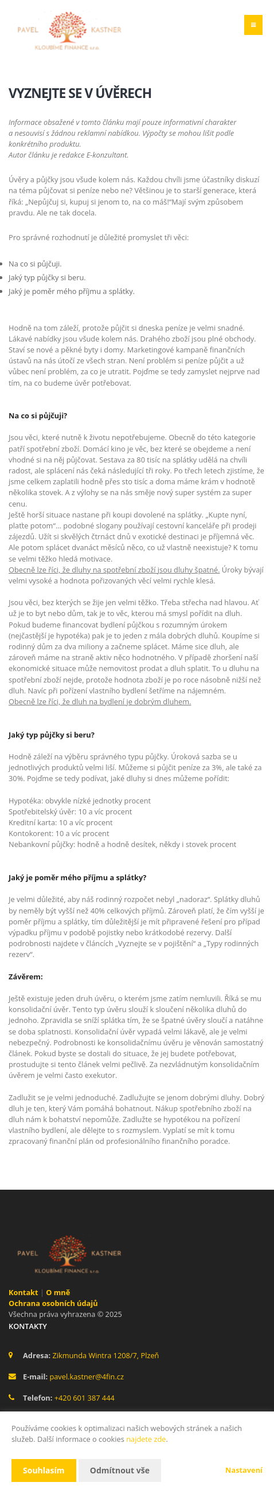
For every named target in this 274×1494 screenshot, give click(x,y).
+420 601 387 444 (84, 1398)
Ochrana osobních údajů (53, 1303)
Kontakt (23, 1292)
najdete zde (146, 1439)
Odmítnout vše (120, 1470)
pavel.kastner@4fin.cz (86, 1376)
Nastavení (244, 1470)
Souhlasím (44, 1470)
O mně (58, 1292)
